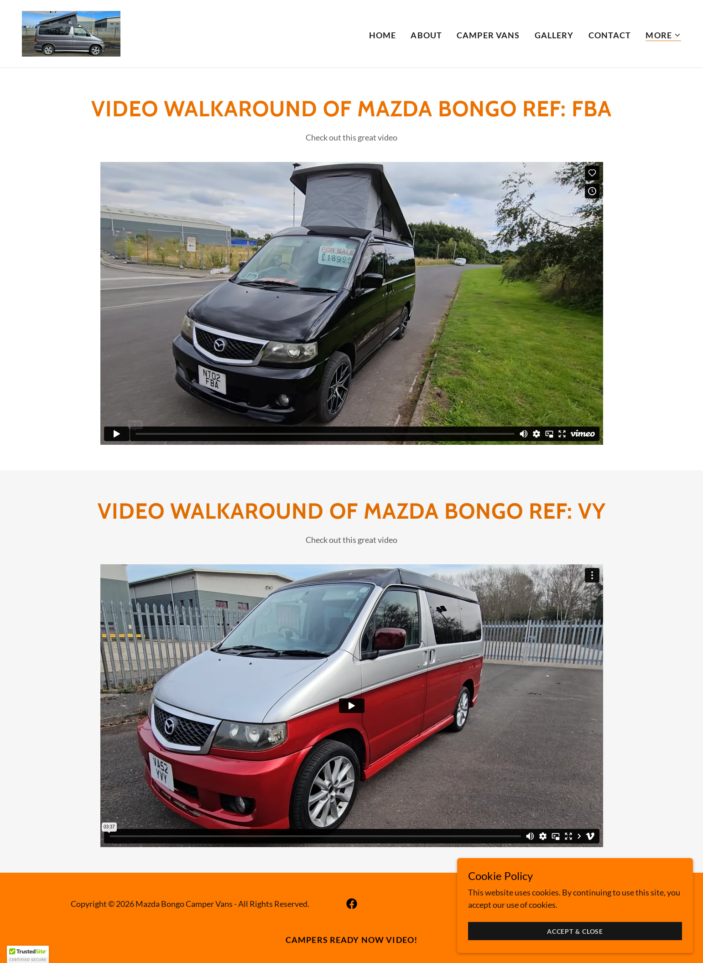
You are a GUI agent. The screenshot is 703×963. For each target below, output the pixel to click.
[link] (71, 33)
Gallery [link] (554, 35)
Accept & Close (601, 930)
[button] (663, 35)
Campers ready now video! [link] (351, 940)
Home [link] (382, 35)
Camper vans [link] (488, 35)
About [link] (426, 35)
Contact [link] (609, 35)
